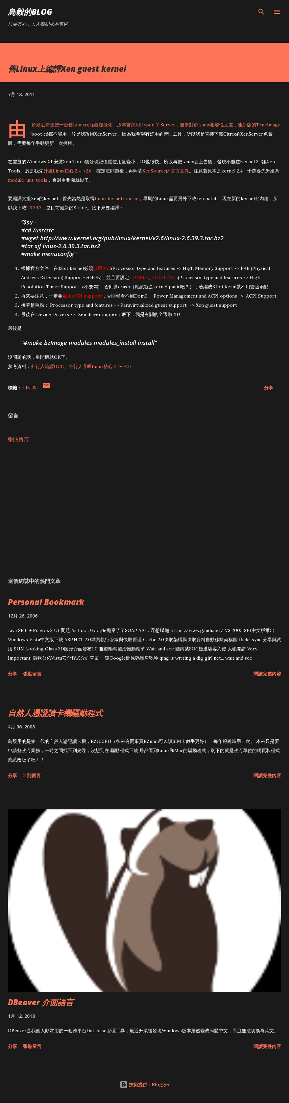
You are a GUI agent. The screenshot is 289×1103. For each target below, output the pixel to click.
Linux (29, 387)
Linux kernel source (116, 198)
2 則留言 (32, 775)
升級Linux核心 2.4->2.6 (67, 171)
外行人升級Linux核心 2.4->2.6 (100, 366)
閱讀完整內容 (267, 673)
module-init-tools (27, 180)
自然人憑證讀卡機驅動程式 (55, 712)
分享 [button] (268, 387)
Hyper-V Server (157, 125)
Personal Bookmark (46, 601)
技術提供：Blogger (145, 1084)
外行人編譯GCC (47, 366)
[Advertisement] (144, 510)
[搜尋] (261, 12)
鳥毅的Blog (30, 11)
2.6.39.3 (33, 208)
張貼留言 (18, 439)
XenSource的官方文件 (165, 171)
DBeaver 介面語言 (40, 1002)
